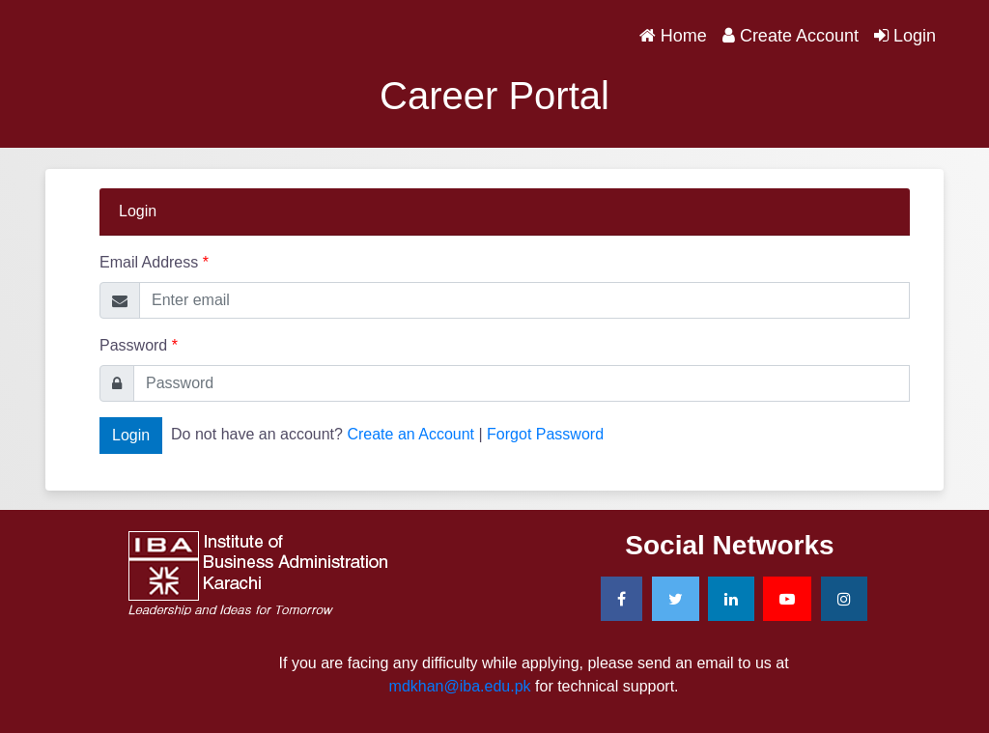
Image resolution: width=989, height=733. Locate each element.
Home (677, 33)
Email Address (154, 262)
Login (905, 35)
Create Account (790, 35)
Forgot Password (545, 434)
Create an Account (410, 434)
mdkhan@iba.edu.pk (460, 686)
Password (138, 345)
